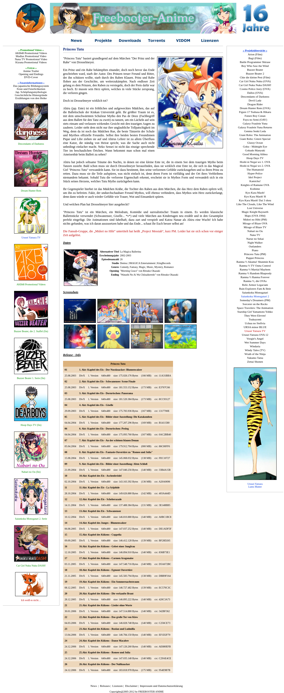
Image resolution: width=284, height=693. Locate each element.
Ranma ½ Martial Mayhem (255, 269)
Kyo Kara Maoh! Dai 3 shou (255, 200)
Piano (255, 250)
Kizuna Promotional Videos (31, 62)
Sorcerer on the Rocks (254, 304)
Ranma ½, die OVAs (255, 280)
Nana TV (255, 234)
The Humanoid (255, 169)
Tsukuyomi (255, 319)
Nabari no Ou (255, 231)
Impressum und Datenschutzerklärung (161, 685)
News (93, 685)
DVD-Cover (31, 77)
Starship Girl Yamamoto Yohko (255, 311)
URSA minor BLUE (255, 327)
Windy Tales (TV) (255, 350)
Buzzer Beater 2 (255, 73)
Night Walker (254, 242)
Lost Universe (255, 207)
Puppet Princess (255, 257)
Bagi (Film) (255, 58)
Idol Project (255, 177)
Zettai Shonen (255, 361)
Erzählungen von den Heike (31, 98)
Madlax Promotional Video (31, 56)
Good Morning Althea (254, 154)
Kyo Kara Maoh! (255, 192)
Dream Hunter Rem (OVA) (255, 108)
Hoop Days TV (254, 158)
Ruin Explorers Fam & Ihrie (255, 288)
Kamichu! (255, 181)
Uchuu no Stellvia (255, 323)
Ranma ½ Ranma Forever (254, 277)
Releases (105, 685)
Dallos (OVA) (255, 92)
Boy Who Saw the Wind (255, 65)
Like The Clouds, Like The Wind (255, 204)
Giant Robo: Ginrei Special (255, 138)
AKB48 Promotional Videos (31, 53)
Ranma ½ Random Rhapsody (255, 273)
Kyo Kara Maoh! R (255, 196)
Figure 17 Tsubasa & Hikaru (255, 111)
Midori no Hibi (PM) (255, 219)
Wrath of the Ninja (255, 353)
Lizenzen (117, 685)
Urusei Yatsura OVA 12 (255, 334)
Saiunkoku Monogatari (255, 292)
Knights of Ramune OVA (255, 184)
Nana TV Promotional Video (31, 59)
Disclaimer (131, 685)
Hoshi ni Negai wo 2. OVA (255, 165)
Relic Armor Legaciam (255, 284)
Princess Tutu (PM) (255, 254)
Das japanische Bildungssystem (31, 85)
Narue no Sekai (255, 238)
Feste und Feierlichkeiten (31, 88)
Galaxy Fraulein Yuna (255, 123)
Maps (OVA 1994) (255, 215)
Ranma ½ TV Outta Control (255, 265)
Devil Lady (255, 100)
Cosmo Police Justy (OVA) (255, 88)
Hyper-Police (255, 173)
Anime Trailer (31, 70)
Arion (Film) (255, 54)
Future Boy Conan (255, 115)
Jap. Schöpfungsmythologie (31, 91)
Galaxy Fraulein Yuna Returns (255, 127)
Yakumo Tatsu (255, 357)
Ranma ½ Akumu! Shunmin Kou (254, 261)
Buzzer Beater (255, 69)
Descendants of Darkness (255, 96)
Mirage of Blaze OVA (255, 223)
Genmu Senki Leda (255, 131)
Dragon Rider (255, 104)
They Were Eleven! (255, 315)
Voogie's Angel (255, 338)
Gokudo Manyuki (255, 150)
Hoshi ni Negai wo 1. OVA (255, 161)
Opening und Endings (31, 74)
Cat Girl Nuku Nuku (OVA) (255, 81)
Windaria (255, 346)
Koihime (255, 188)
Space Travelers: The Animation (255, 307)
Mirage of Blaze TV (255, 227)
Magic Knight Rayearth (255, 211)
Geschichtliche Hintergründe (31, 95)
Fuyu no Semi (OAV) (255, 119)
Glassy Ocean (255, 142)
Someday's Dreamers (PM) (255, 300)
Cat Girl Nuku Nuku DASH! (255, 85)
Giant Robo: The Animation (255, 134)
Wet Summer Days (255, 342)
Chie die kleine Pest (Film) (255, 77)
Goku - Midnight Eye (255, 146)
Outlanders (255, 246)
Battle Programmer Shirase (255, 62)
